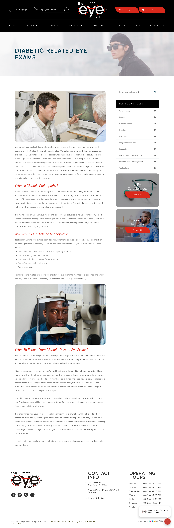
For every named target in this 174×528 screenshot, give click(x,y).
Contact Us (157, 25)
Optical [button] (75, 25)
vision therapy (125, 111)
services (123, 117)
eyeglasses (124, 130)
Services (53, 25)
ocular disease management (132, 163)
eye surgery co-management (132, 157)
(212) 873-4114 (102, 498)
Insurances (100, 25)
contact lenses (126, 124)
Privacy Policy (78, 521)
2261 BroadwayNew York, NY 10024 (97, 484)
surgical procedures (128, 143)
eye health (124, 137)
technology (124, 170)
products (123, 150)
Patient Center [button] (129, 25)
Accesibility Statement (60, 521)
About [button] (32, 25)
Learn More (137, 196)
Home (12, 25)
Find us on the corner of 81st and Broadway (103, 491)
